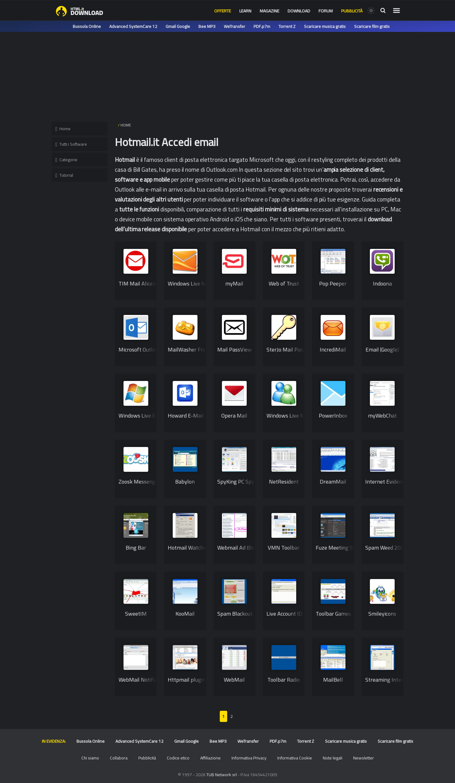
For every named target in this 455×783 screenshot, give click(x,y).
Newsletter (363, 758)
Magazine (269, 11)
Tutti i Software (71, 144)
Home (63, 129)
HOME (125, 125)
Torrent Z (287, 26)
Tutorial (64, 175)
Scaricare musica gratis (325, 26)
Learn (245, 11)
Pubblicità (351, 11)
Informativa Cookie (294, 758)
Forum (325, 11)
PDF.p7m (262, 26)
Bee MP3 (206, 26)
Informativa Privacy (249, 758)
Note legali (332, 758)
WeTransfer (234, 26)
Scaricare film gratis (372, 26)
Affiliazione (210, 758)
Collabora (119, 758)
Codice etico (178, 758)
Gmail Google (178, 26)
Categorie (66, 160)
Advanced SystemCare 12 (133, 26)
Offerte (222, 11)
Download (299, 11)
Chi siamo (90, 758)
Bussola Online (87, 26)
